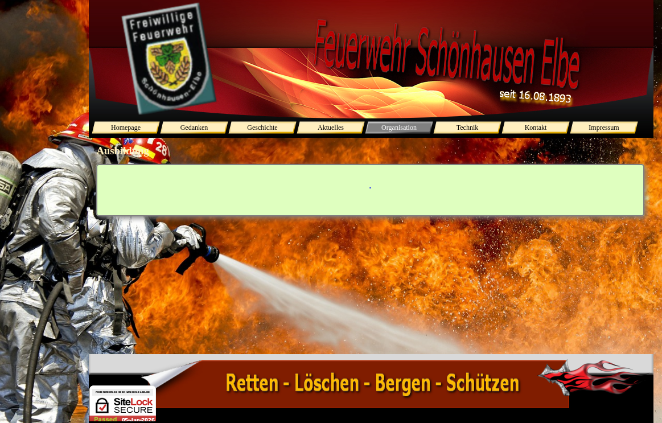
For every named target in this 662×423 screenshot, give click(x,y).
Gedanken (194, 128)
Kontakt (536, 128)
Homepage (126, 128)
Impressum (604, 128)
